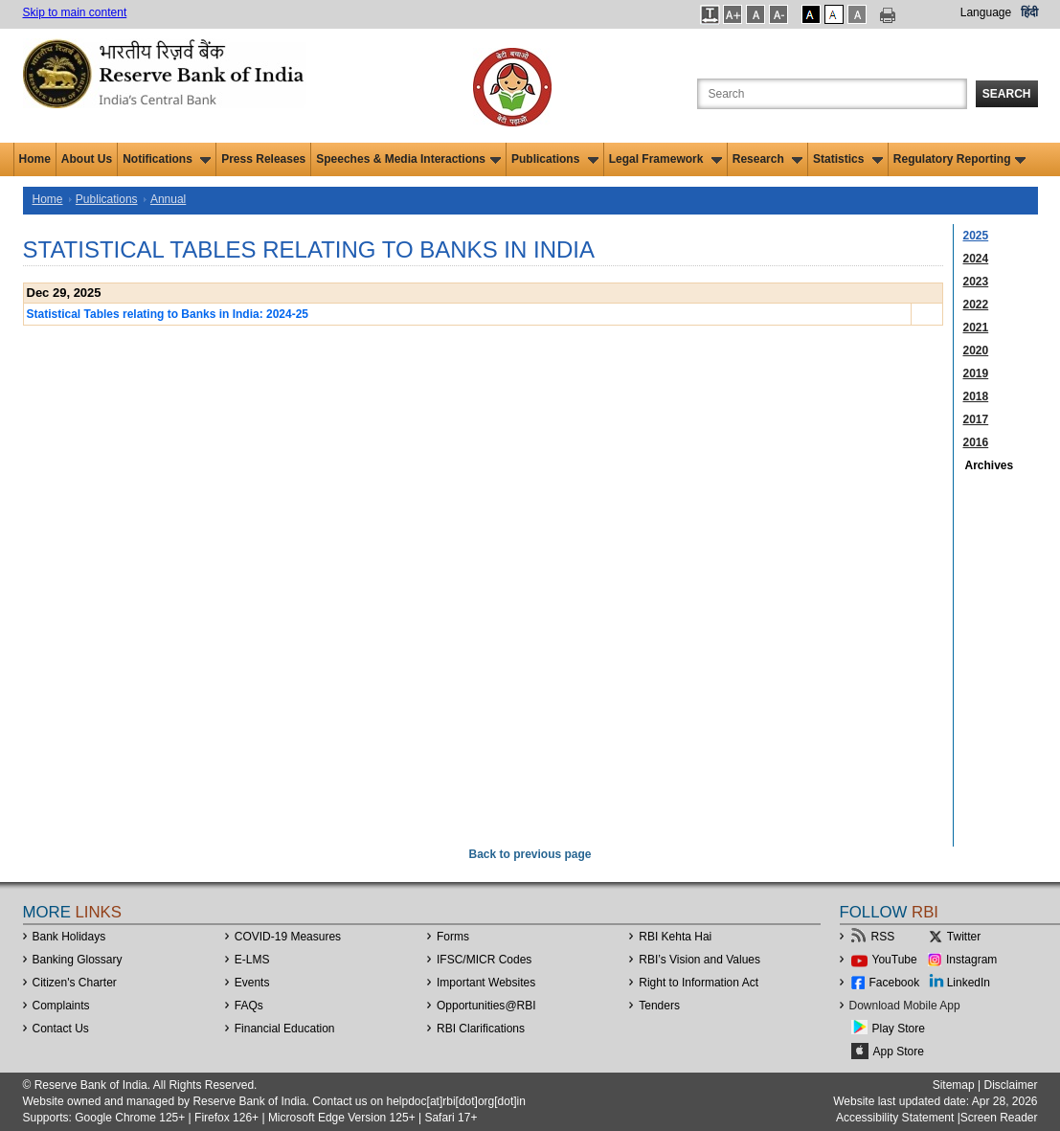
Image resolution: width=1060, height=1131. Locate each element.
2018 (976, 396)
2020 (976, 350)
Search (1006, 94)
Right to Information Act (698, 982)
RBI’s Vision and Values (699, 959)
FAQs (249, 1005)
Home (35, 159)
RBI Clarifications (481, 1028)
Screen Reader (999, 1117)
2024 (976, 258)
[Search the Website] (832, 94)
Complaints (61, 1005)
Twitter (964, 936)
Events (252, 982)
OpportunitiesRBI (486, 1005)
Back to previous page (529, 854)
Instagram (971, 959)
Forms (453, 936)
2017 (976, 419)
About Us (86, 159)
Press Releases (263, 159)
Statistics (848, 159)
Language (985, 12)
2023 (976, 281)
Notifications (167, 159)
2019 (976, 373)
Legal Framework (665, 159)
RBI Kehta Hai (675, 936)
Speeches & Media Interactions (408, 159)
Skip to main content (75, 12)
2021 (976, 327)
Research (767, 159)
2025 (976, 235)
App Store (898, 1051)
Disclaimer (1010, 1085)
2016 (976, 442)
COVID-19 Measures (288, 936)
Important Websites (486, 982)
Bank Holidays (69, 936)
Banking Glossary (78, 959)
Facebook (894, 982)
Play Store (898, 1028)
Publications (554, 159)
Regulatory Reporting (959, 159)
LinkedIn (968, 982)
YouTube (894, 959)
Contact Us (61, 1028)
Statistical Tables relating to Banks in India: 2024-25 (168, 314)
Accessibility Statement (895, 1117)
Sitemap (954, 1085)
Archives (989, 465)
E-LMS (252, 959)
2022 (976, 304)
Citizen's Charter (75, 982)
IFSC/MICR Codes (484, 959)
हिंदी (1029, 12)
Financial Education (285, 1028)
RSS (883, 936)
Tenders (659, 1005)
